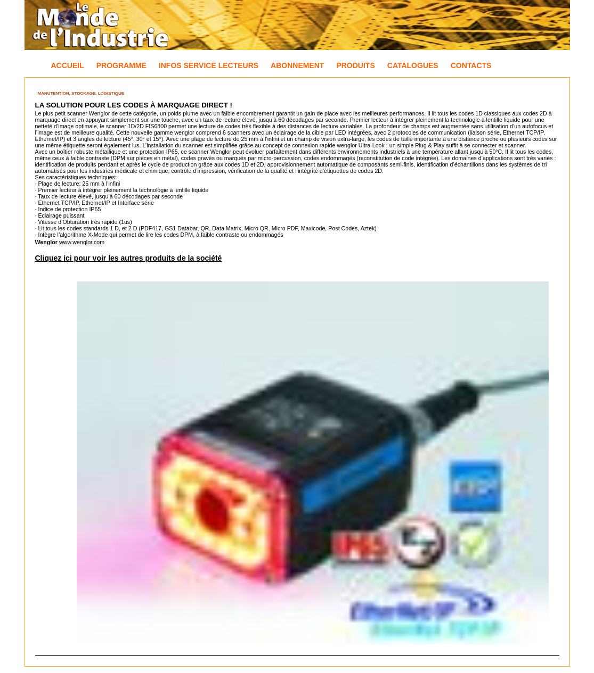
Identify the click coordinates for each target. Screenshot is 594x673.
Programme (121, 65)
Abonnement (297, 65)
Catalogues (412, 65)
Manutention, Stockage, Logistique (81, 93)
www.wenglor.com (81, 242)
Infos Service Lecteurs (208, 65)
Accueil (67, 65)
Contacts (471, 65)
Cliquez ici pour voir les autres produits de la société (128, 258)
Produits (355, 65)
